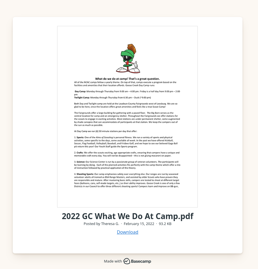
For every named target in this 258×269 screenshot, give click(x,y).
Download (127, 232)
